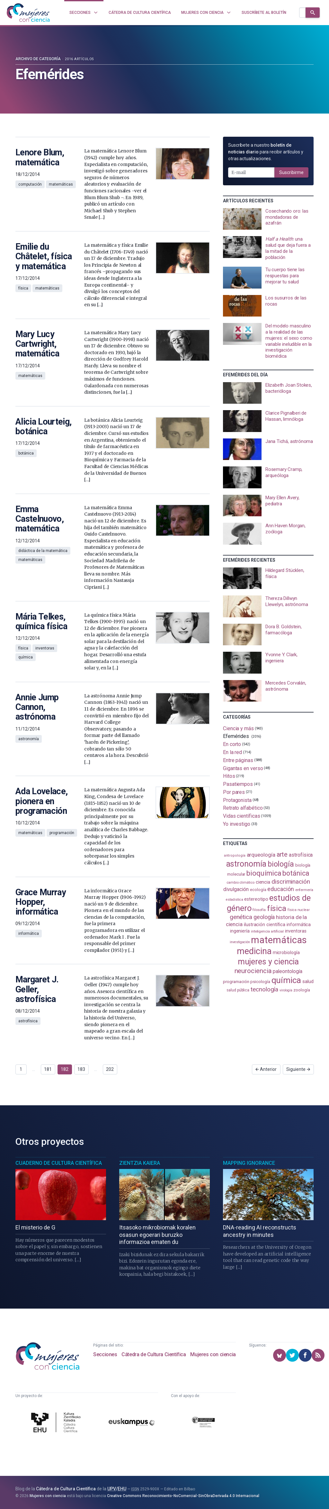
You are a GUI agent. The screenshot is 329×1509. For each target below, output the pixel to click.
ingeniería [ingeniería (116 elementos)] (240, 931)
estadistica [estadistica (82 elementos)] (234, 899)
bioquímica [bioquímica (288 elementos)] (263, 873)
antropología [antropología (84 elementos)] (234, 855)
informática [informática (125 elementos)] (299, 924)
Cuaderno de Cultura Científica (58, 1163)
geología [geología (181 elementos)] (264, 917)
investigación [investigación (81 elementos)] (240, 942)
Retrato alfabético (243, 808)
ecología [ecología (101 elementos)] (258, 889)
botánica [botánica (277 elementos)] (295, 873)
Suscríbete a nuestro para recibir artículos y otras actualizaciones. (265, 152)
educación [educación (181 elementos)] (280, 889)
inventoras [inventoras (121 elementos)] (296, 931)
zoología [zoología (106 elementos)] (301, 990)
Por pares (234, 792)
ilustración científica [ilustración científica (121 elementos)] (264, 924)
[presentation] (268, 219)
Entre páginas (238, 760)
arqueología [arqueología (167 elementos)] (261, 854)
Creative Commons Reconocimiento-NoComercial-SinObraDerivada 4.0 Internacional (183, 1496)
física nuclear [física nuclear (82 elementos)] (299, 910)
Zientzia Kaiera (139, 1163)
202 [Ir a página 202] (110, 1069)
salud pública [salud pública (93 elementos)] (238, 990)
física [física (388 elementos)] (277, 908)
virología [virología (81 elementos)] (286, 990)
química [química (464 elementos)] (286, 980)
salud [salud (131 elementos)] (308, 981)
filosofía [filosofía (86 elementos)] (259, 910)
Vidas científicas (241, 816)
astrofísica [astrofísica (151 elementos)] (301, 855)
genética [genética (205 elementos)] (241, 917)
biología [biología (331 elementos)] (281, 864)
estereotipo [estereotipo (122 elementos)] (256, 899)
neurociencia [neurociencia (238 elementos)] (253, 971)
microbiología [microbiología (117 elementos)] (286, 952)
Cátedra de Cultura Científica (153, 1354)
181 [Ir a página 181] (48, 1069)
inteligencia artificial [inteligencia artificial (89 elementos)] (267, 931)
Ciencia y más (238, 728)
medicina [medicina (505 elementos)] (254, 951)
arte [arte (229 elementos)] (282, 854)
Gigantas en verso (243, 768)
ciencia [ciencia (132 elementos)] (263, 882)
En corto (232, 744)
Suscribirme (291, 172)
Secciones (105, 1354)
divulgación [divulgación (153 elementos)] (236, 889)
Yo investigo (236, 824)
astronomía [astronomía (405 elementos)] (246, 864)
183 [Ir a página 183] (81, 1069)
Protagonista (237, 800)
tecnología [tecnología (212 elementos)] (264, 989)
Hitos (229, 776)
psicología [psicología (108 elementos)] (260, 981)
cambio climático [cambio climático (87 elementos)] (240, 882)
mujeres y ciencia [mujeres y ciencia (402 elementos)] (268, 961)
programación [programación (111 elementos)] (236, 981)
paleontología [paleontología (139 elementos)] (287, 971)
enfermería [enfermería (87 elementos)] (304, 890)
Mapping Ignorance (249, 1163)
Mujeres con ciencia (213, 1354)
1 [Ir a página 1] (21, 1069)
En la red (232, 752)
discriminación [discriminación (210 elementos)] (290, 881)
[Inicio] (28, 12)
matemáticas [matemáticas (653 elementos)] (279, 939)
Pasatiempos (238, 784)
